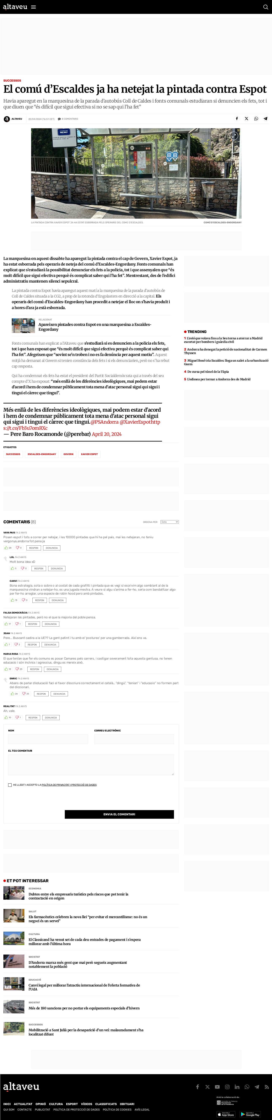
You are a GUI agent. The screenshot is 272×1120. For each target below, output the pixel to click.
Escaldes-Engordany (42, 456)
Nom (11, 732)
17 (10, 626)
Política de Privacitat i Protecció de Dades (69, 786)
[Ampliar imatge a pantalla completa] (234, 136)
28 (10, 550)
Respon (33, 550)
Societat (34, 950)
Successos (12, 80)
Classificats (106, 1102)
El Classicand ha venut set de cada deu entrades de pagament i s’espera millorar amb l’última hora (85, 935)
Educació (35, 973)
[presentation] (40, 804)
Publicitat (42, 1107)
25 (21, 671)
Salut (32, 905)
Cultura (34, 927)
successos (13, 456)
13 (10, 671)
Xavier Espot (89, 456)
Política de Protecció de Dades (76, 1107)
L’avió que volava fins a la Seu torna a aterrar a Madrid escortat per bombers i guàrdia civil (223, 342)
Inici (7, 1102)
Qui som (8, 1107)
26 (16, 696)
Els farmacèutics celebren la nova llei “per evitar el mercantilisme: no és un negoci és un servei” (88, 912)
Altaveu (17, 119)
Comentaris (70, 119)
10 (10, 720)
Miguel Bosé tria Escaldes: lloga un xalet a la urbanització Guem (226, 364)
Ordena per (150, 524)
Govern (68, 456)
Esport (72, 1102)
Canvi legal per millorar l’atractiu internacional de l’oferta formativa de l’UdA (84, 981)
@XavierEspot (138, 424)
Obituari (127, 1102)
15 (16, 602)
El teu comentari (20, 752)
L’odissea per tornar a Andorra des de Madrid (219, 381)
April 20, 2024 (108, 436)
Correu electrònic (107, 732)
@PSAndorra (105, 424)
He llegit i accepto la (52, 786)
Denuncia (52, 550)
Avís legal (142, 1107)
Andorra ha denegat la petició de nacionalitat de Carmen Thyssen (225, 353)
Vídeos (86, 1102)
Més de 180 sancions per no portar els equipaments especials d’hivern (84, 1002)
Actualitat (23, 1102)
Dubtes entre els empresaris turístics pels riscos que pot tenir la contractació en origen (78, 890)
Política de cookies (117, 1107)
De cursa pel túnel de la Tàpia (208, 374)
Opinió (41, 1102)
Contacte (24, 1107)
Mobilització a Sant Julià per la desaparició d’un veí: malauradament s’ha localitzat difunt (86, 1026)
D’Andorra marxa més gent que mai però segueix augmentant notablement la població (78, 958)
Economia (35, 882)
